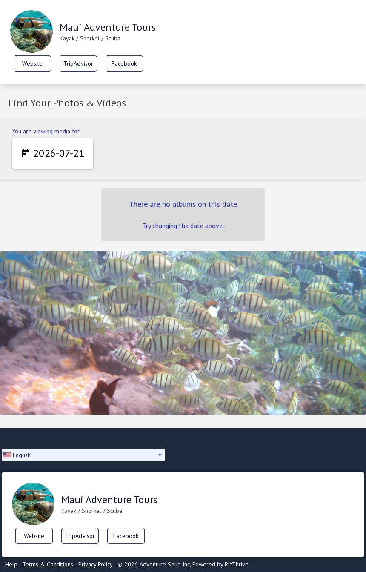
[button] (83, 455)
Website (32, 63)
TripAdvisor (78, 63)
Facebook (124, 63)
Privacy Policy (95, 564)
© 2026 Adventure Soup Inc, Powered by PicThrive (183, 564)
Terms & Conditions (48, 564)
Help (11, 564)
